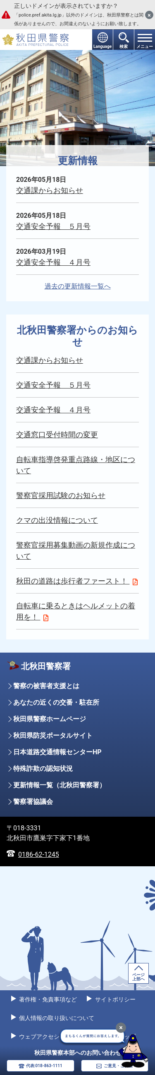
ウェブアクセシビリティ (50, 1036)
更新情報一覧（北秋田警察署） (59, 785)
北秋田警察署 (46, 666)
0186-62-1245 (38, 854)
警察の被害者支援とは (46, 686)
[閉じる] (149, 15)
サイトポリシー (114, 999)
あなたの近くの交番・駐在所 (56, 702)
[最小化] (121, 1028)
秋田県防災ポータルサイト (53, 735)
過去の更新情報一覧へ (78, 286)
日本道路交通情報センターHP (57, 752)
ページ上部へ (138, 977)
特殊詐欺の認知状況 (43, 768)
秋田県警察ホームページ (49, 719)
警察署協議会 (33, 802)
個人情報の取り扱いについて (56, 1018)
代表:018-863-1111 (44, 1065)
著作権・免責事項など (47, 999)
